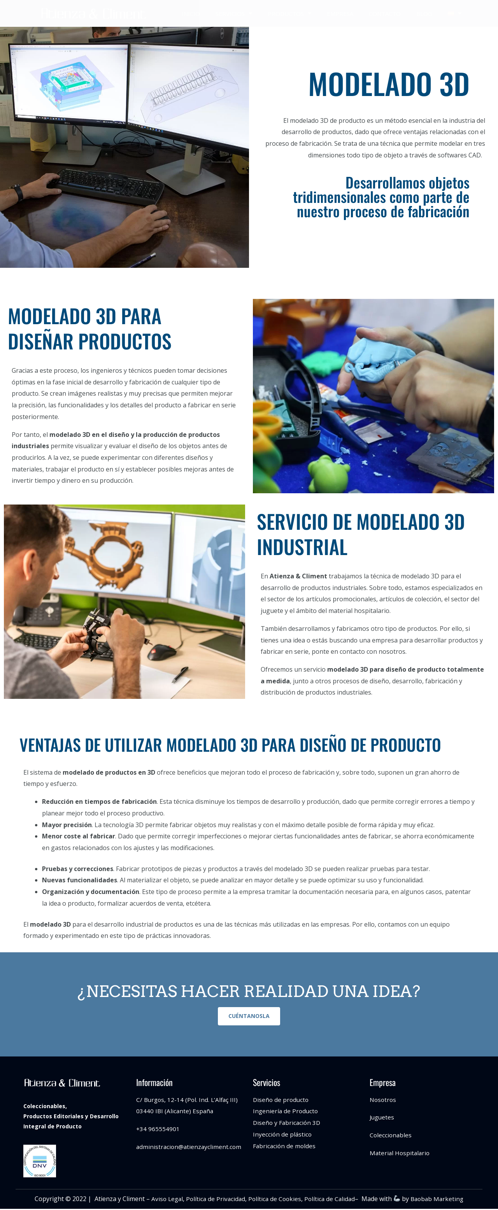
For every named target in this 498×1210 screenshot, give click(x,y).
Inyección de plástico (283, 1135)
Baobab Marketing (440, 1200)
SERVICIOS (234, 13)
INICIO (191, 13)
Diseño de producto (281, 1101)
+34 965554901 (158, 1130)
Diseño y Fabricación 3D (288, 1123)
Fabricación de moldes (285, 1147)
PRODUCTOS (289, 13)
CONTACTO (385, 13)
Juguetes (383, 1118)
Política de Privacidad (213, 1200)
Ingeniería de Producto (286, 1112)
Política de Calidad (331, 1200)
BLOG (424, 13)
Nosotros (384, 1101)
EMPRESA (340, 13)
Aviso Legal (163, 1200)
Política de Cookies (274, 1200)
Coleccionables (391, 1136)
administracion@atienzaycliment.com (190, 1148)
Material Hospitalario (401, 1154)
